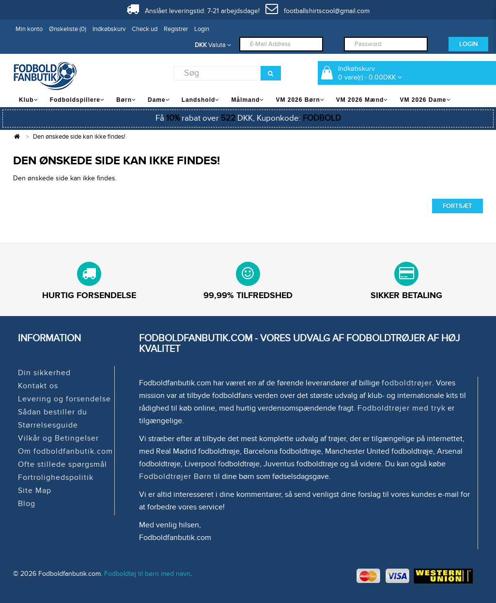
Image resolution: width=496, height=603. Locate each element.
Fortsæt (457, 206)
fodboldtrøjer (407, 383)
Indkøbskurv (109, 29)
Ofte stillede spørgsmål (62, 464)
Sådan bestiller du (52, 412)
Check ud (144, 29)
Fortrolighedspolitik (55, 477)
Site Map (34, 490)
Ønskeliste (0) (67, 29)
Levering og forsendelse (64, 399)
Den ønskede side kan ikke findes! (79, 137)
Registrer (176, 29)
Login (201, 29)
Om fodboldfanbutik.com (65, 451)
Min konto (29, 29)
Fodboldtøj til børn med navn (147, 574)
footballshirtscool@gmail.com (317, 11)
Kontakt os (38, 386)
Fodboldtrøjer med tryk (401, 408)
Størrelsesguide (48, 425)
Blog (26, 503)
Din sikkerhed (44, 373)
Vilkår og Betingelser (58, 438)
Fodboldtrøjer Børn (175, 476)
